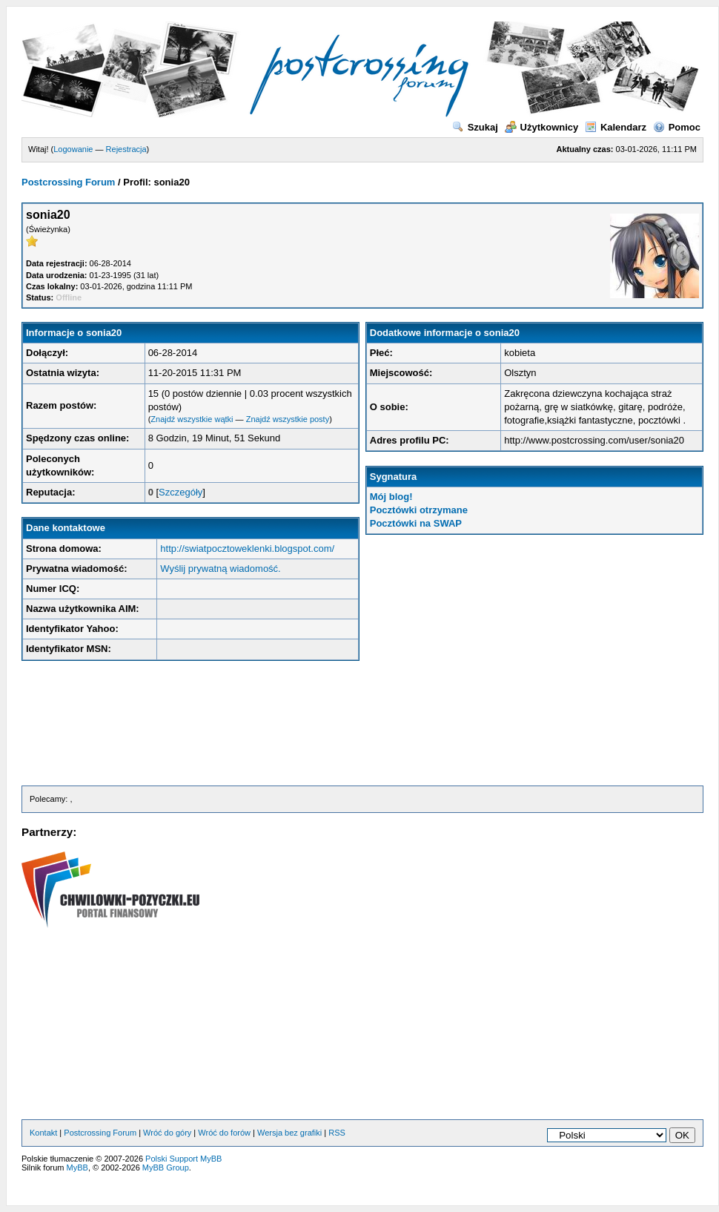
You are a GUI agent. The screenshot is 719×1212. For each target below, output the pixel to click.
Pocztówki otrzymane (419, 510)
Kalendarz (615, 127)
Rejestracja (126, 149)
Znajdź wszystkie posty (287, 419)
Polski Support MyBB (183, 1158)
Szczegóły (180, 492)
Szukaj (475, 127)
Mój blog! (391, 496)
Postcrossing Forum (68, 182)
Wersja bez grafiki (289, 1132)
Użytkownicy (542, 127)
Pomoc (676, 127)
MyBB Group (165, 1167)
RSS (336, 1132)
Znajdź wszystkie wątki (191, 419)
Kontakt (43, 1132)
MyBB (77, 1167)
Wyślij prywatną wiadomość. (220, 568)
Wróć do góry (167, 1132)
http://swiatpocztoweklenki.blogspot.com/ (247, 548)
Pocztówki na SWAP (416, 523)
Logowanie (73, 149)
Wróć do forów (224, 1132)
